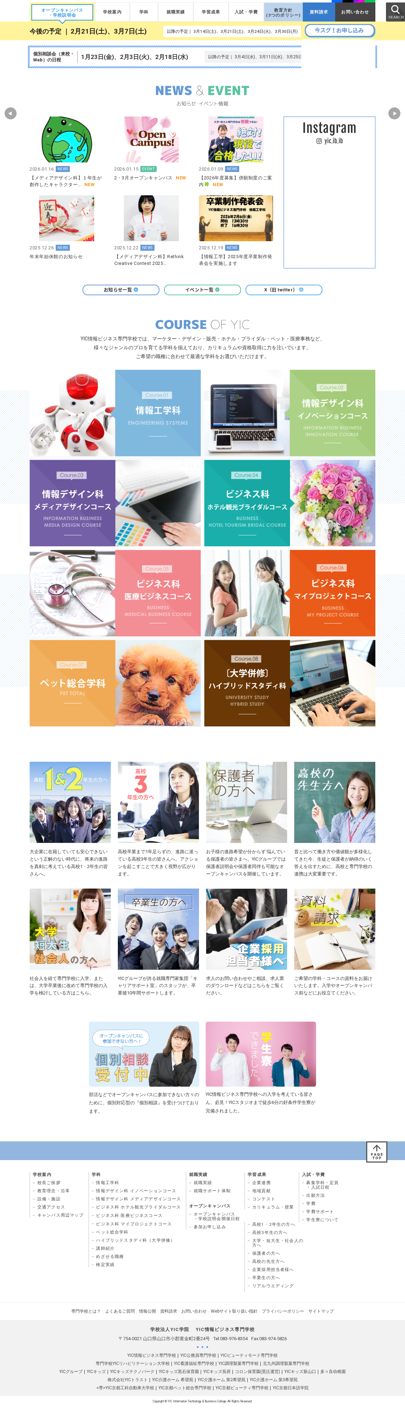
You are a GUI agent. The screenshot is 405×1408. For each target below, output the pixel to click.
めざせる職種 (110, 1257)
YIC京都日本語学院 (291, 1388)
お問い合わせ (355, 12)
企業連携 (261, 1183)
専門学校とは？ (86, 1312)
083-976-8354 (234, 1339)
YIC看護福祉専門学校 (194, 1364)
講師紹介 (105, 1249)
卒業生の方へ (266, 1278)
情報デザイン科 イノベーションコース (136, 1191)
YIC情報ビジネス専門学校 (151, 1356)
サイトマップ (321, 1312)
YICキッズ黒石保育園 (179, 1372)
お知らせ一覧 (121, 289)
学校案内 (112, 12)
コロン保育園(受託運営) (257, 1372)
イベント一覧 (202, 289)
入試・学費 (246, 12)
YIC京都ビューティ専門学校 (242, 1388)
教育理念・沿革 (53, 1191)
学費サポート (320, 1212)
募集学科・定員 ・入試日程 (322, 1186)
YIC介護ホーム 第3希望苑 (274, 1380)
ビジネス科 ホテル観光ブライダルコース (138, 1208)
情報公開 (147, 1312)
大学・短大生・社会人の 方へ (277, 1244)
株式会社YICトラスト (128, 1380)
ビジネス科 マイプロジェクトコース (134, 1225)
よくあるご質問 (120, 1312)
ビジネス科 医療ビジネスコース (129, 1216)
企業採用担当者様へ (273, 1270)
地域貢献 (261, 1191)
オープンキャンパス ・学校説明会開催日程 (217, 1217)
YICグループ (71, 1372)
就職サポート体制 (212, 1191)
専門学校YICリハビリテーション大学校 (133, 1364)
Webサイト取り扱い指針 (234, 1312)
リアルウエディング (273, 1286)
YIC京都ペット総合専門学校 (184, 1388)
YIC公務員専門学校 (198, 1356)
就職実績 (176, 12)
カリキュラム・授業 (273, 1208)
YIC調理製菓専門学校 (238, 1364)
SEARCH (395, 11)
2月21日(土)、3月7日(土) (109, 31)
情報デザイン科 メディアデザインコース (138, 1200)
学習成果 (211, 12)
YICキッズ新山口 (300, 1372)
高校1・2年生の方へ (273, 1225)
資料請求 (319, 12)
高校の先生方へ (268, 1262)
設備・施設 (49, 1200)
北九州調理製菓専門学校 (286, 1364)
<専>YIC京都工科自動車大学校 (125, 1388)
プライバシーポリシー (283, 1312)
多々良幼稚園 (333, 1372)
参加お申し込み (210, 1227)
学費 (310, 1204)
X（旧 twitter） (284, 289)
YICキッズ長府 (217, 1372)
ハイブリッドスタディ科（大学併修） (135, 1241)
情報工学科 (107, 1183)
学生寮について (322, 1220)
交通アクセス (51, 1208)
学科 (144, 12)
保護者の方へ (266, 1254)
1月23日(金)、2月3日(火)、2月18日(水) (134, 56)
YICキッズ (96, 1372)
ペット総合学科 (112, 1233)
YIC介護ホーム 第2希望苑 (222, 1380)
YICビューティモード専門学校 (249, 1356)
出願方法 (315, 1196)
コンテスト (264, 1200)
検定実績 (105, 1265)
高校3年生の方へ (270, 1233)
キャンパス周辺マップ (60, 1216)
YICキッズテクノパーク (132, 1372)
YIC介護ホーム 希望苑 (172, 1380)
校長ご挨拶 (49, 1183)
